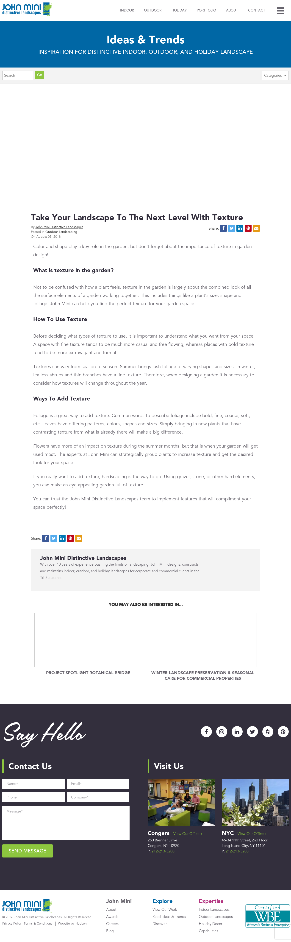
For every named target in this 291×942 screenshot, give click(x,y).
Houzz (267, 731)
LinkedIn (237, 731)
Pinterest (283, 731)
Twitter (252, 731)
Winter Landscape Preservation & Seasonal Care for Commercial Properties (202, 675)
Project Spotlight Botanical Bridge (88, 673)
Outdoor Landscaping (61, 232)
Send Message (27, 851)
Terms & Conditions (38, 923)
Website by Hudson (72, 923)
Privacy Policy (12, 923)
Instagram (221, 731)
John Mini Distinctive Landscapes (59, 227)
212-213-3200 (163, 851)
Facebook (206, 731)
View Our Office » (187, 834)
